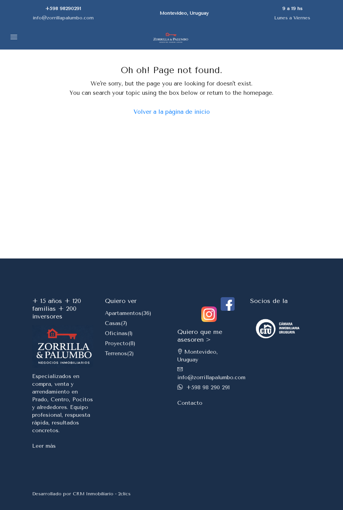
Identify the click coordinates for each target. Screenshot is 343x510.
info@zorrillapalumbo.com (63, 18)
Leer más (44, 446)
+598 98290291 (63, 8)
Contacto (189, 403)
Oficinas (116, 333)
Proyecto (117, 343)
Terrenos (116, 353)
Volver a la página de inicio (172, 111)
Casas (113, 323)
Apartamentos (123, 313)
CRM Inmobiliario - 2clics (101, 493)
